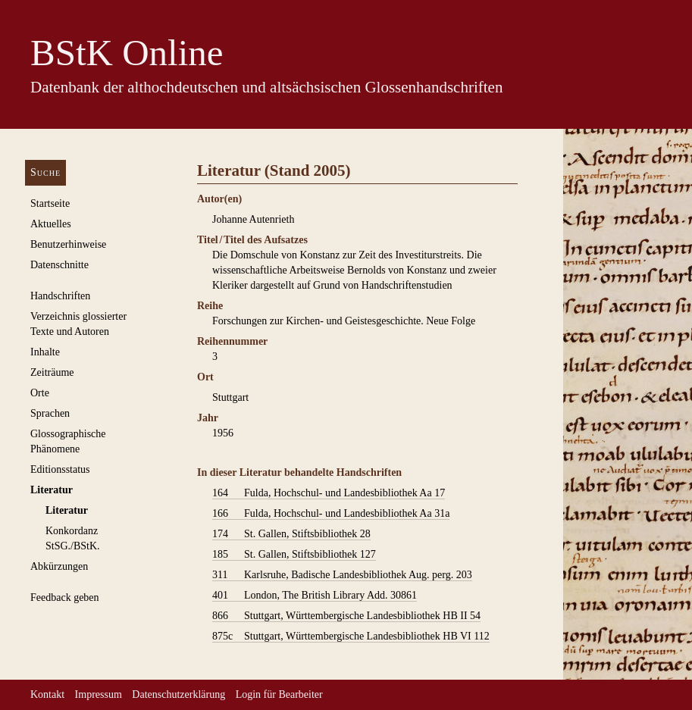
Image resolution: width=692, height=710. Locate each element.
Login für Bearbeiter (279, 694)
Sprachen (50, 413)
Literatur (51, 490)
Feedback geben (64, 597)
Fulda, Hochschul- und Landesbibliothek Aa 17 (328, 493)
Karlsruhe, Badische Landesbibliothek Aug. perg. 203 (342, 575)
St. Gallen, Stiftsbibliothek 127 (294, 555)
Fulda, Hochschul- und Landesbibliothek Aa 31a (330, 514)
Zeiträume (52, 372)
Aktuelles (50, 224)
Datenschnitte (59, 265)
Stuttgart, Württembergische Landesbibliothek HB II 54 (346, 616)
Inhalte (45, 352)
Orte (39, 393)
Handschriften (60, 296)
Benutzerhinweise (68, 244)
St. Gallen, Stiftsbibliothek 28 (291, 534)
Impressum (98, 694)
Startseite (50, 203)
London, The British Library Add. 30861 (314, 596)
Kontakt (47, 694)
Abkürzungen (59, 566)
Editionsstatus (60, 469)
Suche (45, 172)
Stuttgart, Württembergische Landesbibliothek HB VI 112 (351, 636)
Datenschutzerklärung (178, 694)
